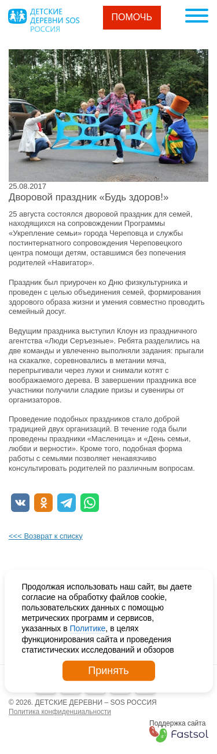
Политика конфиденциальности (60, 712)
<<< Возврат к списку (46, 536)
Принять (108, 670)
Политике (88, 628)
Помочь (132, 17)
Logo (43, 20)
